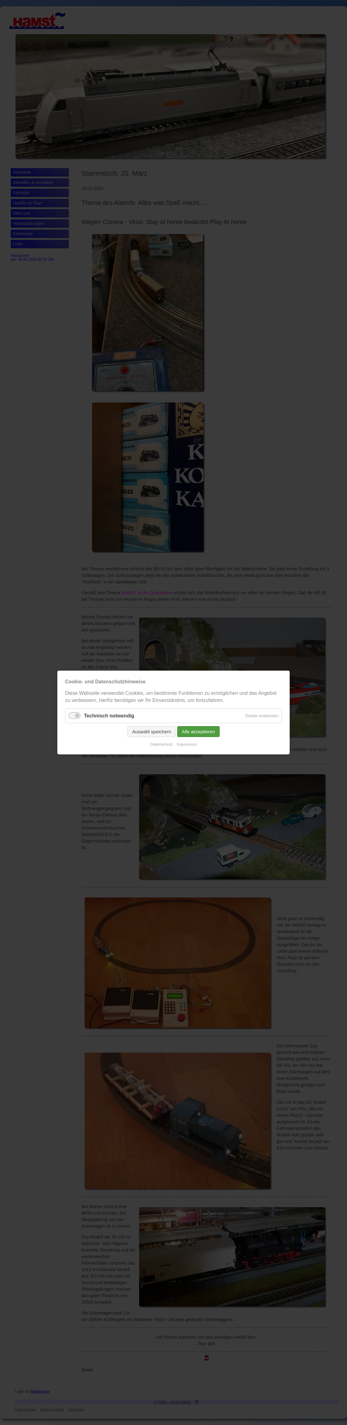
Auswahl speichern (154, 729)
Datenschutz (163, 741)
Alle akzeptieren (195, 729)
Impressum (185, 741)
